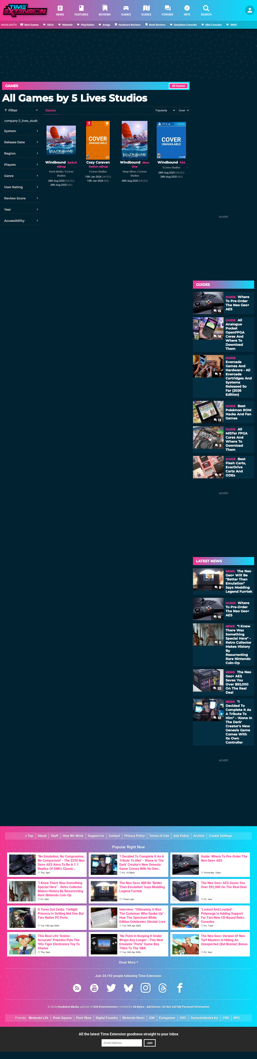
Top (29, 836)
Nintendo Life (39, 1018)
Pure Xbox (83, 1018)
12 (217, 420)
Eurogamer (167, 1018)
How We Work (73, 836)
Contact (114, 836)
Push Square (62, 1018)
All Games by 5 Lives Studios (74, 98)
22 (217, 688)
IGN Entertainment (105, 1007)
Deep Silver (129, 171)
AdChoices (153, 1007)
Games (11, 86)
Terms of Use (159, 836)
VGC (183, 1018)
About (42, 836)
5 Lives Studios (98, 171)
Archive (199, 836)
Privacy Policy (134, 836)
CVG (226, 1018)
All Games (178, 86)
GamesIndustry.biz (204, 1018)
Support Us (96, 836)
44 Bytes (138, 1007)
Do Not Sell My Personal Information (185, 1007)
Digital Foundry (107, 1018)
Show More (128, 962)
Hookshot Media (68, 1007)
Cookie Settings (220, 836)
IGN (152, 1018)
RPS (237, 1018)
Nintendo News (133, 1018)
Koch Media (56, 171)
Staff (54, 836)
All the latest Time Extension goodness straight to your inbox (128, 1034)
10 (217, 718)
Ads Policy (181, 836)
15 (217, 311)
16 (217, 336)
